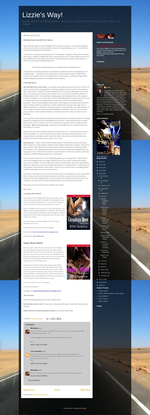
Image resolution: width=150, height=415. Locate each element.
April (102, 267)
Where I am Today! (104, 256)
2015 (101, 164)
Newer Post (28, 390)
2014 (101, 167)
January (104, 275)
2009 (101, 285)
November (104, 181)
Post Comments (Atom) (41, 395)
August (103, 193)
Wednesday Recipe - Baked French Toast (104, 210)
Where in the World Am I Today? (105, 237)
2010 (101, 282)
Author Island (103, 291)
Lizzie (108, 87)
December (104, 176)
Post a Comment (33, 380)
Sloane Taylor (103, 301)
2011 (101, 279)
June (103, 261)
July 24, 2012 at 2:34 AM (38, 363)
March (103, 270)
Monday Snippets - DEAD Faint (104, 201)
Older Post (85, 390)
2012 (101, 173)
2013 (101, 170)
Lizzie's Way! (42, 15)
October (104, 185)
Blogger (83, 408)
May (102, 264)
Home (57, 390)
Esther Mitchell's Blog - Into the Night (111, 293)
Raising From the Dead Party (104, 227)
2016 (101, 161)
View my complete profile (105, 114)
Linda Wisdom (103, 296)
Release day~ (105, 232)
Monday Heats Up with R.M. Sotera (104, 220)
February (104, 273)
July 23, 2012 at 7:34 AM (38, 345)
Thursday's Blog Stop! (104, 251)
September (104, 188)
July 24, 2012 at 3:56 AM (38, 376)
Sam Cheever (103, 299)
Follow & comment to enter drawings (104, 244)
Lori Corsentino (36, 351)
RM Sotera (34, 328)
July (102, 196)
